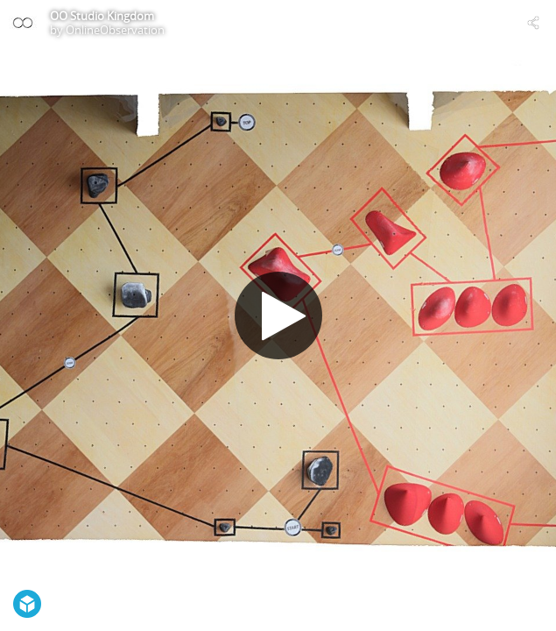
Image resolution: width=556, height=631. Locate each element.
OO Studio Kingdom (102, 16)
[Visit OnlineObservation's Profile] (23, 23)
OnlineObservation (115, 30)
